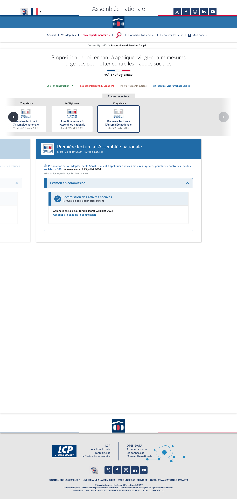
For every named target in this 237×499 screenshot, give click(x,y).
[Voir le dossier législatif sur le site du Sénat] (97, 86)
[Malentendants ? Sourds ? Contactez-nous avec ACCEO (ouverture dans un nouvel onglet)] (93, 470)
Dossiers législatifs (97, 45)
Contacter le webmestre (132, 488)
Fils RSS (149, 488)
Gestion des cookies (163, 488)
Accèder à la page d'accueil (118, 21)
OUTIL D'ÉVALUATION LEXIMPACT (168, 480)
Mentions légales (72, 488)
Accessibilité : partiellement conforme (100, 488)
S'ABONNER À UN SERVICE (132, 480)
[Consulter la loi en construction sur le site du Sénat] (60, 86)
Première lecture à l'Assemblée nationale (26, 119)
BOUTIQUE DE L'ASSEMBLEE (63, 480)
